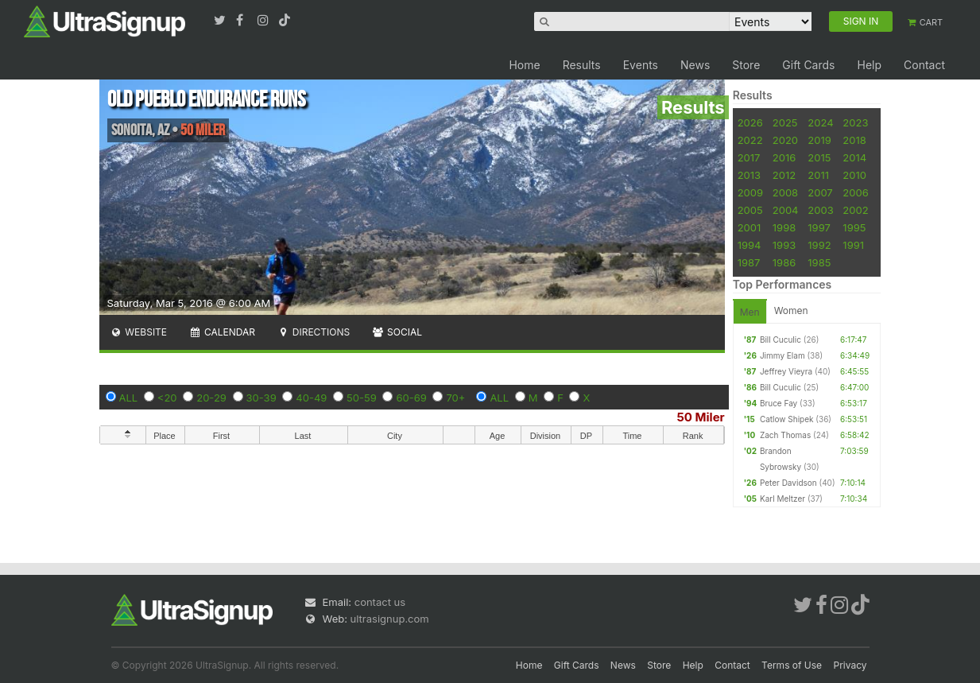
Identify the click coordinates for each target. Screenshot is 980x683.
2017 (749, 157)
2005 (750, 210)
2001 (749, 227)
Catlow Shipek (787, 419)
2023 (855, 122)
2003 (820, 210)
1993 (784, 245)
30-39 (261, 397)
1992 (819, 245)
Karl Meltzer (782, 498)
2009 (750, 192)
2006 (855, 192)
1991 (853, 245)
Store (746, 65)
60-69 (411, 397)
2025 (785, 122)
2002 (855, 210)
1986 (784, 262)
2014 (854, 157)
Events (640, 65)
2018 (854, 140)
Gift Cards (808, 65)
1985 (819, 262)
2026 (750, 122)
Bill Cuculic (780, 339)
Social (397, 332)
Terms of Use (791, 665)
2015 (819, 157)
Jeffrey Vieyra (786, 371)
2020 (785, 140)
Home (524, 65)
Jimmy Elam (782, 355)
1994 (749, 245)
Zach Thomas (785, 435)
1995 (854, 227)
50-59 (362, 397)
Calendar (222, 332)
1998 (784, 227)
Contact (924, 65)
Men (750, 312)
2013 (749, 175)
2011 (818, 175)
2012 (784, 175)
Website (139, 332)
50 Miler (701, 417)
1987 (749, 262)
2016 (784, 157)
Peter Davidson (788, 482)
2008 (785, 192)
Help (869, 65)
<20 (167, 397)
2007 (820, 192)
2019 (819, 140)
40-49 (311, 397)
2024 (820, 122)
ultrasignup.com (390, 618)
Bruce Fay (778, 403)
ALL (128, 397)
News (695, 65)
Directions (313, 332)
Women (791, 310)
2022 (750, 140)
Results (582, 65)
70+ (455, 397)
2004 (786, 210)
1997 (819, 227)
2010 (854, 175)
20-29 (211, 397)
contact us (379, 602)
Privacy (850, 665)
